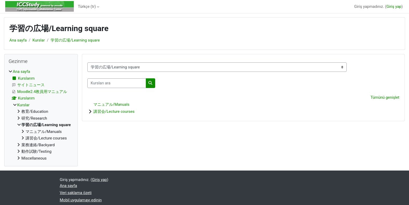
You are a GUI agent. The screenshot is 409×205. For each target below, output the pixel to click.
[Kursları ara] (116, 83)
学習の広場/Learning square (75, 40)
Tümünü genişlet (384, 97)
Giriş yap (393, 6)
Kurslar (39, 40)
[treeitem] (41, 115)
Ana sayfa (18, 40)
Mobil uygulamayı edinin (81, 200)
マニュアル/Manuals (111, 104)
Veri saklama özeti (76, 192)
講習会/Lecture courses (114, 111)
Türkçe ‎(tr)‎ (87, 6)
